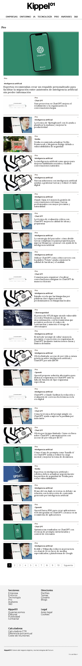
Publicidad (14, 617)
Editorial (12, 614)
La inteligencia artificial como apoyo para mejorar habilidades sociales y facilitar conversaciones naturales (54, 163)
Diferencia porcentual (20, 633)
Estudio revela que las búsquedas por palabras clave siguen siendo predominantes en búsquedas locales (52, 298)
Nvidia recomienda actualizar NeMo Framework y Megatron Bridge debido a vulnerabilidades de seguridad (54, 144)
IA (34, 16)
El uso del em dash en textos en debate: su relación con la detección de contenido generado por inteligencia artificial (55, 493)
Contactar (13, 619)
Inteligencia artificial (13, 83)
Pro (56, 16)
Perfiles (45, 593)
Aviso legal (46, 612)
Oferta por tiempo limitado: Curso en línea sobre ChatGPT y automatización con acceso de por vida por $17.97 (55, 435)
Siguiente (68, 565)
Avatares (66, 16)
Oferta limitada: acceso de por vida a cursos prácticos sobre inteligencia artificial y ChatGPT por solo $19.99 (55, 358)
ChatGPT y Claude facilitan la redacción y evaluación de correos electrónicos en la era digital (54, 396)
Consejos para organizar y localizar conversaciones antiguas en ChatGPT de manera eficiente (54, 279)
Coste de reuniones (18, 636)
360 (76, 16)
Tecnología (45, 16)
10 (58, 565)
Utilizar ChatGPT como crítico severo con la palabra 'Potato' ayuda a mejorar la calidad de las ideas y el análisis (54, 259)
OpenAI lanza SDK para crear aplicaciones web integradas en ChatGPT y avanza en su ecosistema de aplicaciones (55, 512)
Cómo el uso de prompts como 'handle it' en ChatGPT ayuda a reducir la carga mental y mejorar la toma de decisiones (54, 454)
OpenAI (38, 372)
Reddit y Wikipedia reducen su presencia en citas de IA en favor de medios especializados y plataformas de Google (54, 551)
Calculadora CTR (17, 631)
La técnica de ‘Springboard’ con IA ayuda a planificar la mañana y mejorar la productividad (55, 124)
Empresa (13, 593)
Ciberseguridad (42, 312)
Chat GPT (39, 100)
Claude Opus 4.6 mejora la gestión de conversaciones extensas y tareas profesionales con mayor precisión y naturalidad (52, 203)
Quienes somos (16, 612)
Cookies (45, 614)
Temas (44, 595)
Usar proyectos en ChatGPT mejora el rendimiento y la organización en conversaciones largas (53, 105)
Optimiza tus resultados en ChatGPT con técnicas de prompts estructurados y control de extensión (54, 531)
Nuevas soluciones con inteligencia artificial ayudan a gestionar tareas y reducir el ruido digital (55, 182)
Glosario (45, 598)
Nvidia (37, 139)
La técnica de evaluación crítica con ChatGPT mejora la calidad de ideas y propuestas (52, 221)
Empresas (12, 16)
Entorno (25, 16)
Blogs (44, 600)
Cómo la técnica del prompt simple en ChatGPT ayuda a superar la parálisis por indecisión (54, 416)
